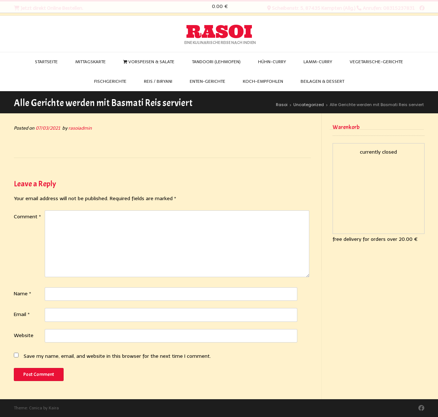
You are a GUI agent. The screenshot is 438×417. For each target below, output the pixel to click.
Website (23, 335)
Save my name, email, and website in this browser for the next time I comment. (117, 356)
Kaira (54, 408)
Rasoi (219, 31)
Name (22, 294)
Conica (35, 408)
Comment (27, 217)
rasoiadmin (80, 128)
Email (22, 314)
